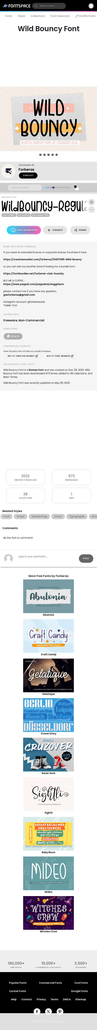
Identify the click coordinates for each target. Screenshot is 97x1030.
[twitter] (48, 1011)
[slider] (53, 187)
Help (14, 999)
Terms (54, 999)
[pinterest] (60, 1011)
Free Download (24, 230)
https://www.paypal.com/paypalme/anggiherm (33, 284)
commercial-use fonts (48, 967)
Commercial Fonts (50, 983)
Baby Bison (48, 852)
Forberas (26, 169)
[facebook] (37, 1011)
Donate (13, 336)
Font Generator (60, 16)
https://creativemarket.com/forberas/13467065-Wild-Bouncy (42, 259)
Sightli (49, 812)
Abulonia (48, 614)
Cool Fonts (81, 983)
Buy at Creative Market (23, 356)
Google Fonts (79, 991)
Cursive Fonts (17, 991)
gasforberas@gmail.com (19, 294)
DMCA (67, 999)
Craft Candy (48, 654)
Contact (28, 175)
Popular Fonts (18, 983)
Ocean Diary (48, 733)
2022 (25, 475)
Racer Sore (48, 773)
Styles (21, 16)
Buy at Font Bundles (60, 356)
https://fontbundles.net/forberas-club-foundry (33, 273)
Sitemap (80, 999)
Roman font (36, 370)
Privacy (41, 999)
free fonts (16, 967)
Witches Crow (48, 931)
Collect (55, 230)
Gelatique (48, 694)
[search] (49, 6)
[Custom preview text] (25, 188)
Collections (38, 16)
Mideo (48, 892)
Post (86, 558)
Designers (80, 967)
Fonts (8, 16)
